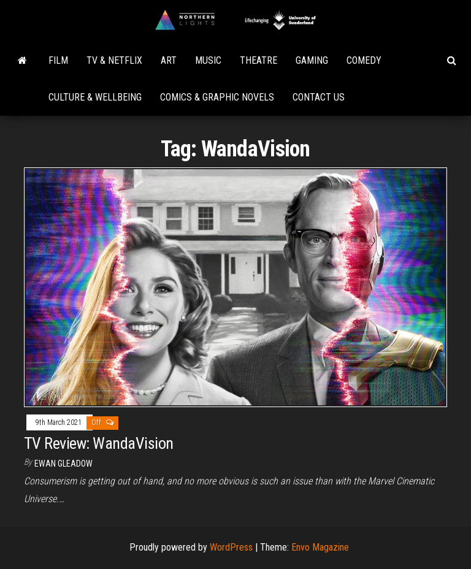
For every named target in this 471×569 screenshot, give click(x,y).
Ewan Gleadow (63, 463)
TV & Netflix (114, 60)
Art (169, 60)
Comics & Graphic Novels (217, 97)
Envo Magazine (320, 547)
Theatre (258, 60)
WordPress (231, 547)
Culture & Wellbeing (95, 97)
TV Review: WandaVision (99, 443)
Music (208, 60)
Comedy (364, 60)
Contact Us (319, 97)
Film (58, 60)
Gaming (312, 60)
